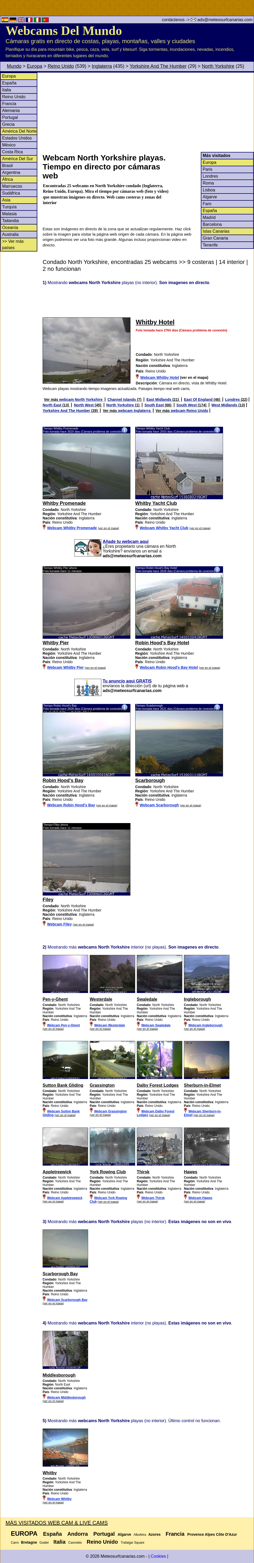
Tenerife (210, 245)
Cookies (158, 1556)
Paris (207, 169)
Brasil (7, 165)
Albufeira (140, 1535)
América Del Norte (19, 131)
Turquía (9, 207)
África (7, 179)
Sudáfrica (11, 193)
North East (52, 405)
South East (154, 405)
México (9, 145)
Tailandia (10, 220)
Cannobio (75, 1542)
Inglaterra (102, 66)
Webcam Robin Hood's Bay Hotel (169, 667)
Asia (6, 200)
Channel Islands (122, 399)
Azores (154, 1534)
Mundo (14, 66)
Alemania (11, 110)
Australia (10, 234)
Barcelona (212, 224)
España (9, 83)
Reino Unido (61, 66)
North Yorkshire (218, 66)
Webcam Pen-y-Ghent (63, 1025)
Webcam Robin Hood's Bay (71, 805)
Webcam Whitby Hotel (159, 377)
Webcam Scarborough (159, 805)
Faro (207, 203)
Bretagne (29, 1542)
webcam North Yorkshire (81, 399)
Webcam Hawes (200, 1198)
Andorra (77, 1534)
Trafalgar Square (132, 1542)
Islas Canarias (216, 231)
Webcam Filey (59, 924)
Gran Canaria (215, 238)
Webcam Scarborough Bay (67, 1300)
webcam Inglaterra (135, 410)
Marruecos (12, 186)
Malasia (9, 214)
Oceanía (10, 227)
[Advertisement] (148, 112)
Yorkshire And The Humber (158, 66)
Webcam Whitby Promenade (72, 528)
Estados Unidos (17, 138)
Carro (15, 1542)
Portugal (10, 117)
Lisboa (209, 190)
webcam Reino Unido (189, 410)
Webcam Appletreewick (64, 1198)
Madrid (209, 217)
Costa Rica (12, 152)
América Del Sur (17, 158)
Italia (6, 90)
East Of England (199, 399)
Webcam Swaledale (156, 1025)
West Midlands (224, 405)
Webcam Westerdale (109, 1025)
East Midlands (159, 399)
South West (187, 405)
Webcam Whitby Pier (65, 667)
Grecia (8, 124)
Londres (210, 176)
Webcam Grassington (110, 1111)
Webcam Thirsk (153, 1198)
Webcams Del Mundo (64, 31)
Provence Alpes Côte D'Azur (212, 1534)
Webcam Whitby (59, 1499)
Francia (9, 103)
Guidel (44, 1542)
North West (84, 405)
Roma (208, 183)
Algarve (210, 197)
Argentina (11, 172)
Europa (34, 66)
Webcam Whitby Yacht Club (164, 528)
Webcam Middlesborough (66, 1397)
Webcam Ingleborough (205, 1025)
